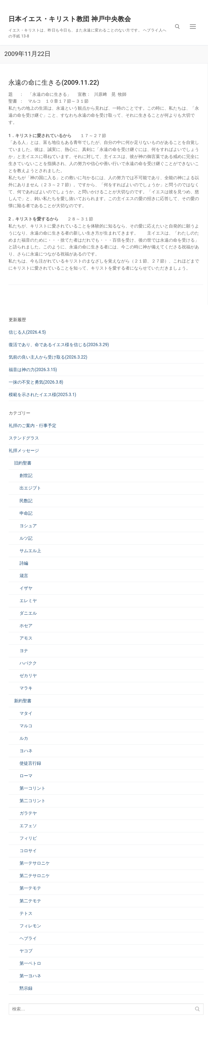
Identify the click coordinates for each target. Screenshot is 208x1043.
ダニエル (28, 613)
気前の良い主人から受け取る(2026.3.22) (48, 357)
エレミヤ (28, 600)
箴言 (24, 575)
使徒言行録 (30, 763)
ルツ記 (26, 538)
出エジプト (30, 488)
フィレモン (30, 925)
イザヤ (26, 588)
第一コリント (33, 788)
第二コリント (33, 800)
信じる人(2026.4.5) (27, 332)
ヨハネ (26, 750)
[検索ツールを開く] (177, 26)
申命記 (26, 513)
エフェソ (28, 825)
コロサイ (28, 850)
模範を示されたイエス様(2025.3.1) (42, 394)
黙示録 (26, 988)
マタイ (26, 713)
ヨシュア (28, 525)
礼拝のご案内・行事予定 (32, 425)
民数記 (26, 500)
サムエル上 (30, 550)
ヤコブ (26, 950)
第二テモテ (30, 900)
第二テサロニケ (35, 875)
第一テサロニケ (35, 863)
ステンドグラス (24, 438)
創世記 (26, 475)
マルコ (26, 725)
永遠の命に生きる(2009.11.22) (53, 82)
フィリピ (28, 838)
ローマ (26, 775)
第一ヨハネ (30, 975)
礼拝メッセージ (24, 450)
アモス (26, 638)
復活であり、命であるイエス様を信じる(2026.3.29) (59, 344)
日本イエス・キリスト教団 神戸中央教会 (69, 19)
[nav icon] (193, 26)
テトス (26, 913)
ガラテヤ (28, 813)
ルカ (24, 738)
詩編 (24, 563)
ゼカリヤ (28, 675)
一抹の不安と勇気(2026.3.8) (36, 382)
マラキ (26, 688)
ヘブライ (28, 938)
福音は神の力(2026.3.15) (33, 369)
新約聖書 (22, 700)
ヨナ (24, 650)
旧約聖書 (22, 463)
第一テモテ (30, 888)
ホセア (26, 625)
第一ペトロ (30, 963)
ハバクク (28, 663)
